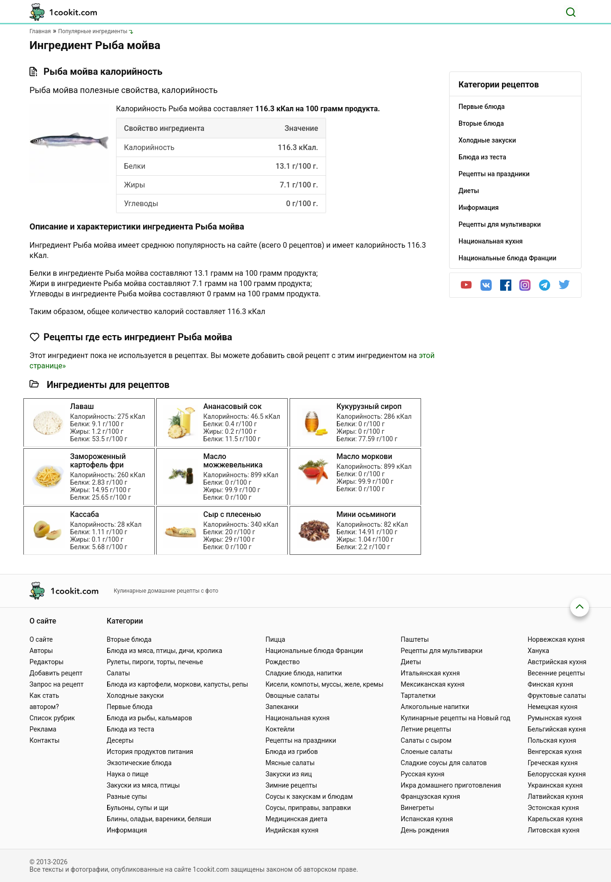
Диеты (411, 662)
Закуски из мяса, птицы (143, 785)
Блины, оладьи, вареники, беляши (159, 819)
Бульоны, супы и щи (137, 807)
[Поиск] (571, 12)
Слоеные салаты (427, 751)
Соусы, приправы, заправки (308, 807)
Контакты (44, 740)
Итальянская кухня (430, 673)
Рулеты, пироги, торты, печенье (155, 662)
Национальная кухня (297, 718)
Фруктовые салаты (557, 695)
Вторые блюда (129, 639)
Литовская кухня (554, 830)
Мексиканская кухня (433, 684)
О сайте (41, 639)
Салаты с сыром (426, 740)
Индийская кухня (291, 830)
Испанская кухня (427, 819)
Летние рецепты (426, 729)
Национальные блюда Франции (314, 650)
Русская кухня (422, 774)
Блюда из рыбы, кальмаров (149, 718)
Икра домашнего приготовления (451, 785)
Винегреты (417, 807)
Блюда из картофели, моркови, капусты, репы (177, 684)
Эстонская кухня (553, 807)
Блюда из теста (130, 729)
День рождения (425, 830)
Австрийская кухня (557, 662)
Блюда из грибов (291, 751)
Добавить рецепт (56, 673)
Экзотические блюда (139, 763)
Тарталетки (418, 695)
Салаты (118, 673)
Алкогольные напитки (435, 706)
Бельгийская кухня (557, 729)
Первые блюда (130, 706)
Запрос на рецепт (56, 684)
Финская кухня (551, 684)
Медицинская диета (296, 819)
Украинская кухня (555, 785)
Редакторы (46, 662)
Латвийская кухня (555, 796)
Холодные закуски (135, 695)
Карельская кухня (555, 819)
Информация (127, 830)
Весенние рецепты (556, 673)
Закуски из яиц (288, 774)
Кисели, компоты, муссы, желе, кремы (324, 684)
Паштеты (415, 639)
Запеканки (281, 706)
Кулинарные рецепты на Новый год (455, 718)
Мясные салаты (289, 763)
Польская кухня (552, 740)
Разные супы (127, 796)
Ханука (538, 650)
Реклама (42, 729)
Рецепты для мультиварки (442, 650)
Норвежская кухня (556, 639)
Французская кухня (430, 796)
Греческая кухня (553, 763)
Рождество (282, 662)
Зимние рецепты (291, 785)
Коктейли (279, 729)
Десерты (120, 740)
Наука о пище (128, 774)
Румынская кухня (555, 718)
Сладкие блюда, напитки (303, 673)
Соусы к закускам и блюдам (309, 796)
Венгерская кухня (555, 751)
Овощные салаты (292, 695)
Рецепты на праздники (300, 740)
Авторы (41, 650)
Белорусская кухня (557, 774)
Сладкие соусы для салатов (444, 763)
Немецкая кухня (553, 706)
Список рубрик (52, 718)
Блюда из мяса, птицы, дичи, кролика (164, 650)
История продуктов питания (150, 751)
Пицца (275, 639)
